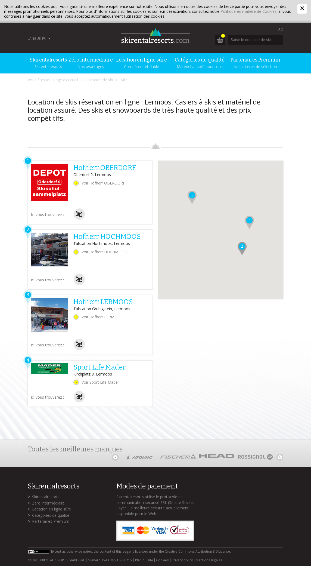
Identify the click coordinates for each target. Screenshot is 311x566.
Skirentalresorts (46, 496)
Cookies (162, 560)
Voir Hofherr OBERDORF (103, 183)
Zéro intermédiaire (48, 503)
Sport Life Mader (99, 367)
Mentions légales (209, 560)
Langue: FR (37, 38)
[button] (242, 249)
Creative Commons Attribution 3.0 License (197, 551)
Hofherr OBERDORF (104, 168)
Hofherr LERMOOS (103, 302)
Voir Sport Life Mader (100, 382)
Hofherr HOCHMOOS (107, 237)
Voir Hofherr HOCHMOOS (104, 251)
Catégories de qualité (50, 515)
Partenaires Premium (50, 521)
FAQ (280, 29)
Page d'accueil (65, 79)
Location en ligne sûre (51, 509)
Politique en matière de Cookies (248, 11)
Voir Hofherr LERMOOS (102, 316)
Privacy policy (182, 560)
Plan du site (144, 560)
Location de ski (99, 79)
